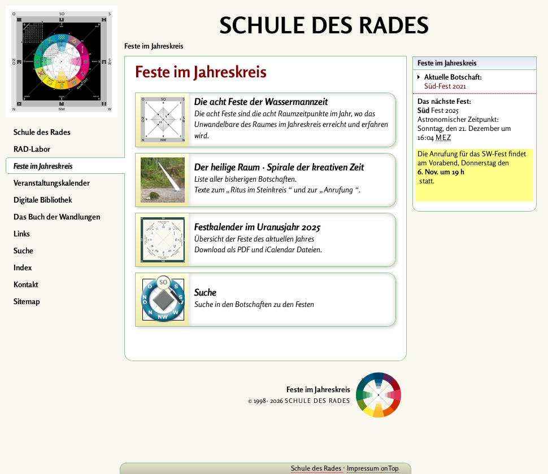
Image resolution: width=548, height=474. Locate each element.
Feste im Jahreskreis (43, 165)
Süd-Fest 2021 (480, 81)
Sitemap (27, 301)
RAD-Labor (32, 148)
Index (23, 267)
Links (22, 233)
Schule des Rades (42, 132)
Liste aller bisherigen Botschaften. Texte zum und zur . (277, 184)
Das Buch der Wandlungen (57, 216)
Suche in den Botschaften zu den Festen (254, 304)
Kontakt (26, 284)
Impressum (364, 468)
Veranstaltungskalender (52, 182)
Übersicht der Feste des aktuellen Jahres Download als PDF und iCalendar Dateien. (258, 244)
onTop (390, 468)
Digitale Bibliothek (43, 199)
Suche (23, 250)
